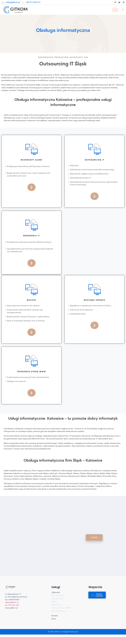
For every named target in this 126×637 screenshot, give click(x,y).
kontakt (94, 537)
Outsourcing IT (57, 599)
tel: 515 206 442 (12, 615)
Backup (54, 602)
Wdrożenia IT (56, 605)
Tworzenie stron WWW (61, 608)
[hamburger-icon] (115, 10)
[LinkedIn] (119, 2)
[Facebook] (115, 2)
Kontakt (54, 616)
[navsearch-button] (123, 10)
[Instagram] (123, 2)
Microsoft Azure (58, 596)
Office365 (55, 593)
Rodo (53, 619)
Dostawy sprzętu (58, 611)
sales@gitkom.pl (11, 612)
